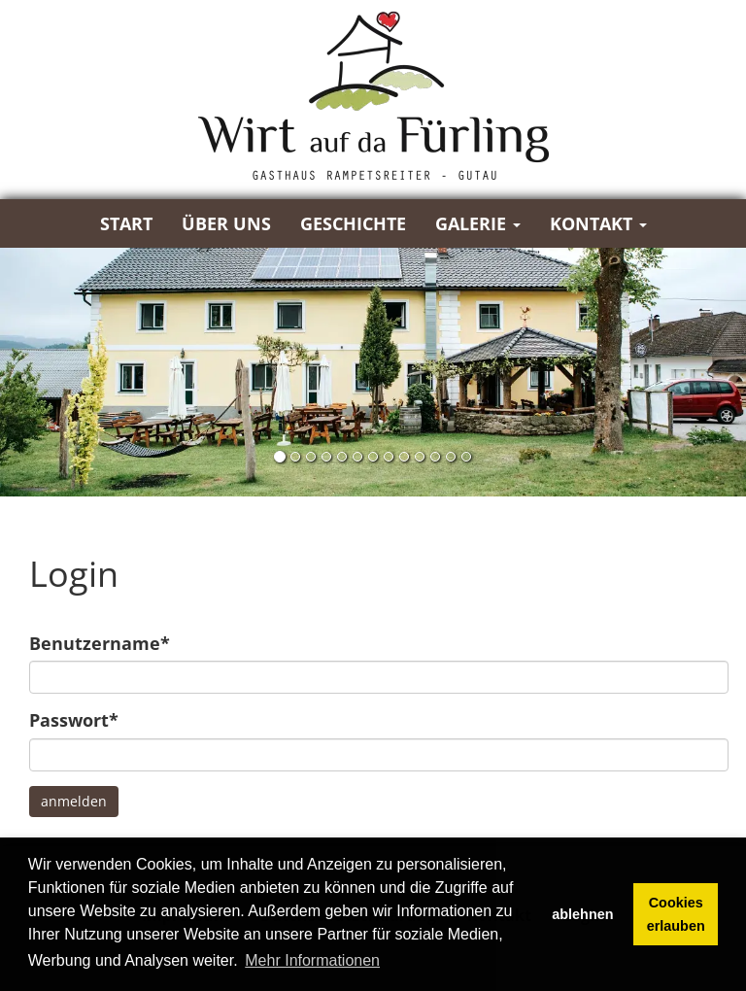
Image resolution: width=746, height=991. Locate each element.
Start (126, 223)
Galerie (478, 223)
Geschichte (353, 223)
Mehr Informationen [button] (312, 960)
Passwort (74, 720)
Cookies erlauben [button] (676, 914)
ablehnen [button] (582, 914)
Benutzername (99, 643)
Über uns (226, 223)
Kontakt (598, 223)
